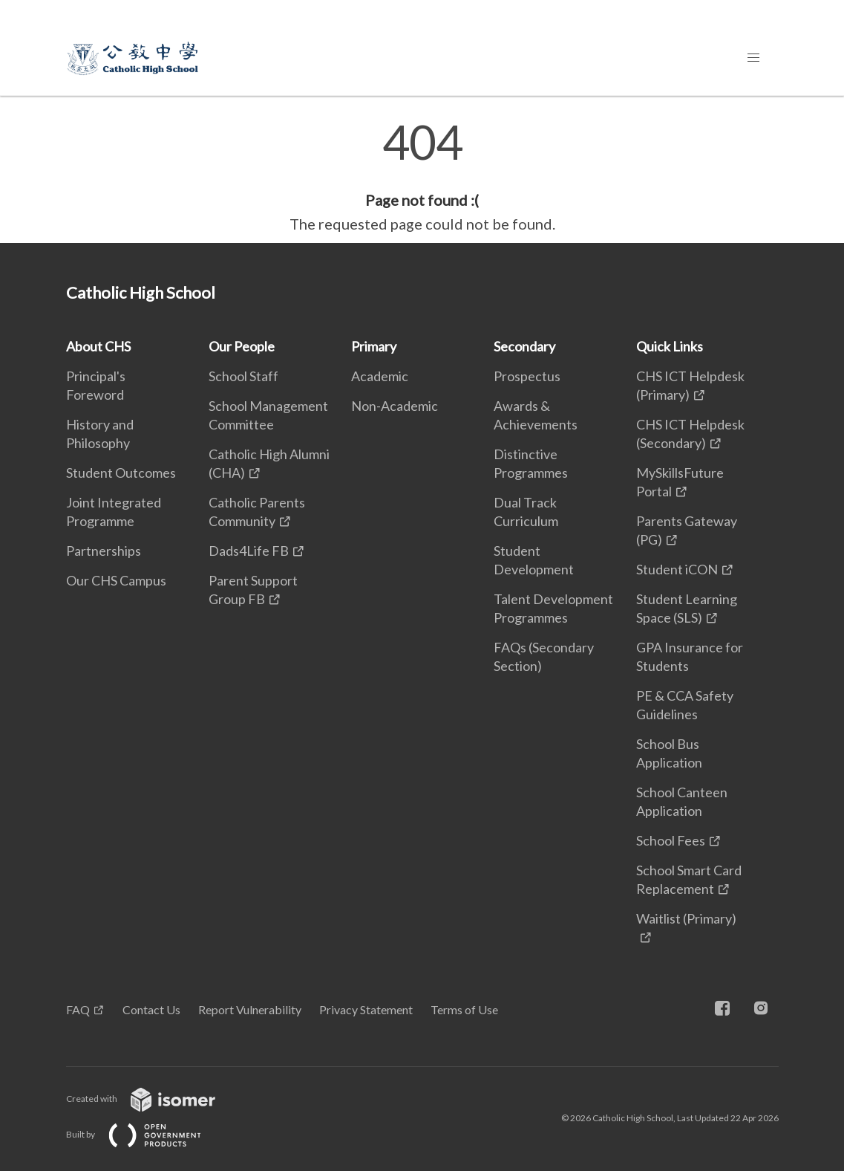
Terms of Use (464, 1009)
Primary (373, 346)
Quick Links (669, 346)
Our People (242, 346)
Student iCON (677, 569)
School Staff (243, 376)
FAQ (78, 1009)
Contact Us (151, 1009)
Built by (145, 1134)
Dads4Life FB (249, 550)
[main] (422, 177)
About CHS (98, 346)
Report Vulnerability (249, 1009)
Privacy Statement (366, 1009)
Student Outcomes (121, 472)
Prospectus (527, 376)
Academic (379, 376)
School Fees (670, 840)
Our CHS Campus (116, 580)
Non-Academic (394, 406)
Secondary (524, 346)
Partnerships (103, 550)
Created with (152, 1098)
